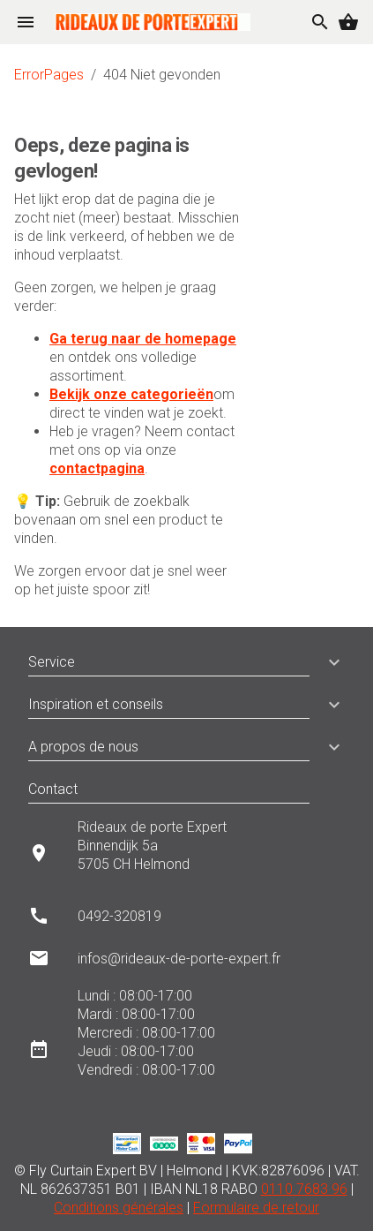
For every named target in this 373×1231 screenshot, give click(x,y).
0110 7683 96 (304, 1189)
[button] (327, 662)
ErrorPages (49, 74)
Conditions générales (118, 1207)
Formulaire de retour (256, 1207)
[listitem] (186, 853)
